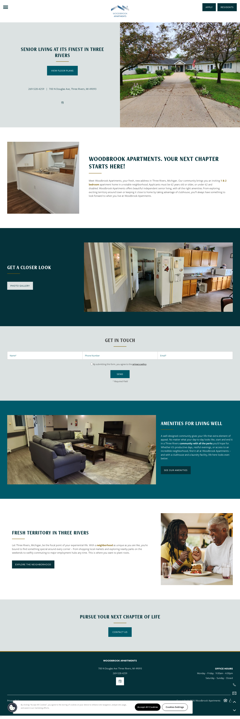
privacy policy (139, 364)
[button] (227, 7)
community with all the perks (196, 443)
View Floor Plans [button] (62, 70)
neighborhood (105, 545)
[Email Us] (234, 693)
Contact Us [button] (120, 631)
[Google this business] (62, 102)
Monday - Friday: (205, 673)
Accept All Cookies (147, 707)
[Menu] (5, 7)
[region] (103, 707)
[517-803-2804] (234, 685)
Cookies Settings (175, 707)
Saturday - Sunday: (215, 678)
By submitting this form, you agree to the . (120, 364)
